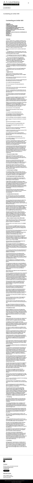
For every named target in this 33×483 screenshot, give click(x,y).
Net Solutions (26, 480)
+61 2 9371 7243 (6, 7)
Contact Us (6, 470)
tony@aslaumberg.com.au (8, 467)
